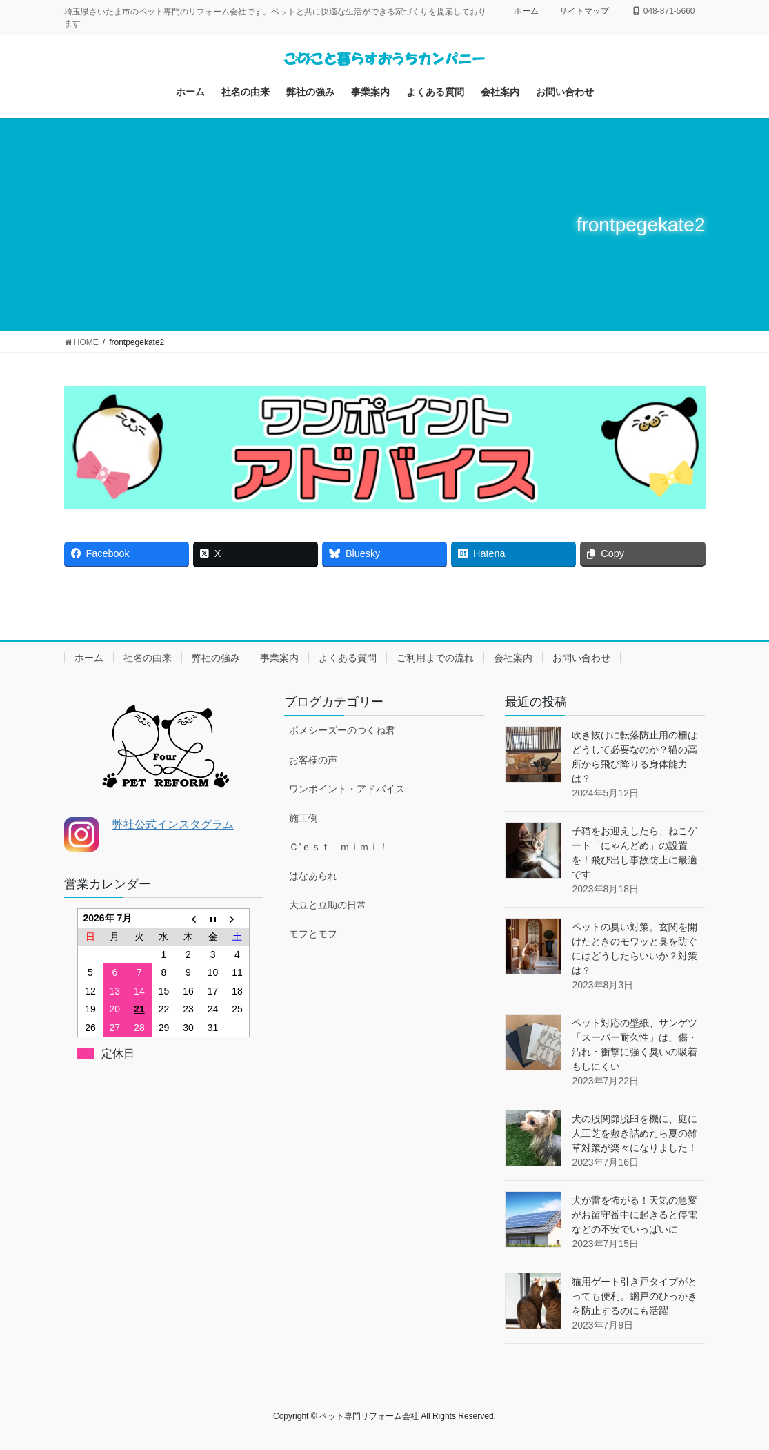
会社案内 (513, 657)
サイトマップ (584, 11)
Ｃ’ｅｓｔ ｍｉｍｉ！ (338, 846)
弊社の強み (216, 657)
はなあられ (313, 875)
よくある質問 (348, 657)
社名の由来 (147, 657)
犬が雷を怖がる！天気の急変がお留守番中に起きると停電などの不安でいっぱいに (634, 1215)
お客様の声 (313, 759)
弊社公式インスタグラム (173, 824)
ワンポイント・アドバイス (347, 788)
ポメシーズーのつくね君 (342, 730)
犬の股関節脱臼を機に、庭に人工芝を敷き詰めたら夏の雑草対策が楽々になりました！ (634, 1133)
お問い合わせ (581, 657)
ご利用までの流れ (435, 657)
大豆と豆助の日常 (327, 904)
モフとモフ (313, 933)
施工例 (303, 817)
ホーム (526, 11)
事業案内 (279, 657)
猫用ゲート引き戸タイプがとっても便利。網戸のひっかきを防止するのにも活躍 (634, 1296)
